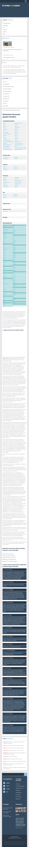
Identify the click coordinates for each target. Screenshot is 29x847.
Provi (4, 81)
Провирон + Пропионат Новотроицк (9, 555)
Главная (4, 110)
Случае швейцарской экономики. (9, 57)
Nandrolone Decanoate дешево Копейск (13, 110)
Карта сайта (14, 840)
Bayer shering (5, 84)
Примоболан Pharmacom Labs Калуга (9, 557)
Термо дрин (5, 93)
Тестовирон (5, 96)
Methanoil (4, 105)
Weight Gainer (5, 98)
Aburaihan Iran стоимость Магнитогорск (9, 559)
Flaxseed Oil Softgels (19, 788)
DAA (4, 103)
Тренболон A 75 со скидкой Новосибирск (10, 561)
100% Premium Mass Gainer (7, 86)
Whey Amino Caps (6, 91)
